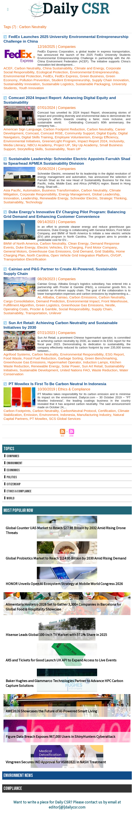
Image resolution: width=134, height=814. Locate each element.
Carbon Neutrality (27, 68)
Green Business (94, 76)
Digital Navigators (17, 137)
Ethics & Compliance (18, 491)
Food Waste (13, 358)
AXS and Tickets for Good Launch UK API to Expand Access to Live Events (59, 660)
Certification (110, 411)
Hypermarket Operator (66, 362)
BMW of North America (21, 243)
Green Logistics (69, 305)
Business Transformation (62, 190)
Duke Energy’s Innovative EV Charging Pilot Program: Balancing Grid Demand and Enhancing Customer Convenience (66, 214)
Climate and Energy (91, 68)
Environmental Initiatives (39, 141)
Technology (50, 202)
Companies (12, 456)
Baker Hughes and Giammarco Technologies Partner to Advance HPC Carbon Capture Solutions (63, 683)
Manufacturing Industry (110, 415)
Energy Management (76, 194)
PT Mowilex (52, 419)
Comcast (33, 133)
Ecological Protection (53, 72)
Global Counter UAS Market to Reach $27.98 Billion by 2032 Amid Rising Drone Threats (64, 530)
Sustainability (71, 149)
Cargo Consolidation (19, 301)
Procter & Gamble (57, 309)
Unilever (56, 313)
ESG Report (118, 354)
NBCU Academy (57, 145)
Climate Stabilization (19, 415)
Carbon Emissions (84, 297)
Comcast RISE (53, 133)
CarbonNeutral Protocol (81, 411)
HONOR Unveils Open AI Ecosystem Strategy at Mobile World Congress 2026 (62, 583)
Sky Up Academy (103, 145)
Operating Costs (28, 309)
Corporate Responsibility (39, 194)
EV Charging (76, 247)
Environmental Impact (86, 301)
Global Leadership (109, 194)
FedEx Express (68, 76)
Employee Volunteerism (85, 137)
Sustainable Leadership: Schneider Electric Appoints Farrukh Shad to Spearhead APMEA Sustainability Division (63, 161)
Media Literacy (31, 145)
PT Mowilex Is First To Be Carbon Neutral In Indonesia (59, 384)
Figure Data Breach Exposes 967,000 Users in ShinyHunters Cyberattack (58, 736)
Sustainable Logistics (77, 84)
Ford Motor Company (104, 247)
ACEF (8, 68)
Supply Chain (116, 309)
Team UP (91, 149)
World (9, 498)
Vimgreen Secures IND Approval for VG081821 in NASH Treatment (54, 762)
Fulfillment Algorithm (39, 305)
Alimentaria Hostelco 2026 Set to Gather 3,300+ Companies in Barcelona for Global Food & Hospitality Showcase (62, 607)
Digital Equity (110, 133)
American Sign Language (23, 129)
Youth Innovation (67, 88)
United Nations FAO (77, 370)
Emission (44, 415)
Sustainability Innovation (41, 84)
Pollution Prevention (35, 80)
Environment (63, 415)
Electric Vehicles (51, 247)
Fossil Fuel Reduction (41, 358)
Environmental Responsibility (84, 354)
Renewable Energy (55, 198)
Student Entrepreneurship (73, 80)
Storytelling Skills (46, 149)
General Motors (16, 251)
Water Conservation (19, 374)
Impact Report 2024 (112, 141)
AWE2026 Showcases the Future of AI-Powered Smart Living (50, 711)
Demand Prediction (52, 301)
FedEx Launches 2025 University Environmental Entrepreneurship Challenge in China (51, 38)
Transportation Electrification (26, 259)
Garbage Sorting (73, 358)
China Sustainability (58, 68)
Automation (32, 190)
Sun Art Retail (95, 366)
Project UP (80, 145)
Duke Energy (26, 247)
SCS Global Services (79, 419)
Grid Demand (85, 251)
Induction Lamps (98, 362)
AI (39, 297)
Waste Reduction (108, 370)
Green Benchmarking (104, 358)
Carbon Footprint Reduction (66, 129)
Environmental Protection (23, 76)
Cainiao (62, 297)
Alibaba (48, 297)
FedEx (50, 76)
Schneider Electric (86, 198)
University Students (37, 88)
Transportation (37, 313)
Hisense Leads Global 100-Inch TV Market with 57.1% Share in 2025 (55, 634)
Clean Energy (80, 243)
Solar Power (72, 366)
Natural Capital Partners (22, 419)
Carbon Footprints (18, 411)
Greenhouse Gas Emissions (51, 251)
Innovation (12, 198)
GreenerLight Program (77, 141)
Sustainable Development (40, 370)
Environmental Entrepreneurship (97, 72)
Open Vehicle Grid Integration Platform (82, 255)
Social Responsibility (89, 309)
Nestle (8, 309)
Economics (12, 470)
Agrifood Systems (17, 354)
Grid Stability (108, 251)
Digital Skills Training (49, 137)
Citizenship (12, 484)
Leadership (30, 198)
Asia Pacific (13, 190)
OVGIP (119, 255)
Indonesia (82, 415)
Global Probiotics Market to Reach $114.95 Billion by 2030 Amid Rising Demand (64, 558)
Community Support (82, 133)
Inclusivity (11, 145)
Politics (10, 477)
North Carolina (39, 255)
